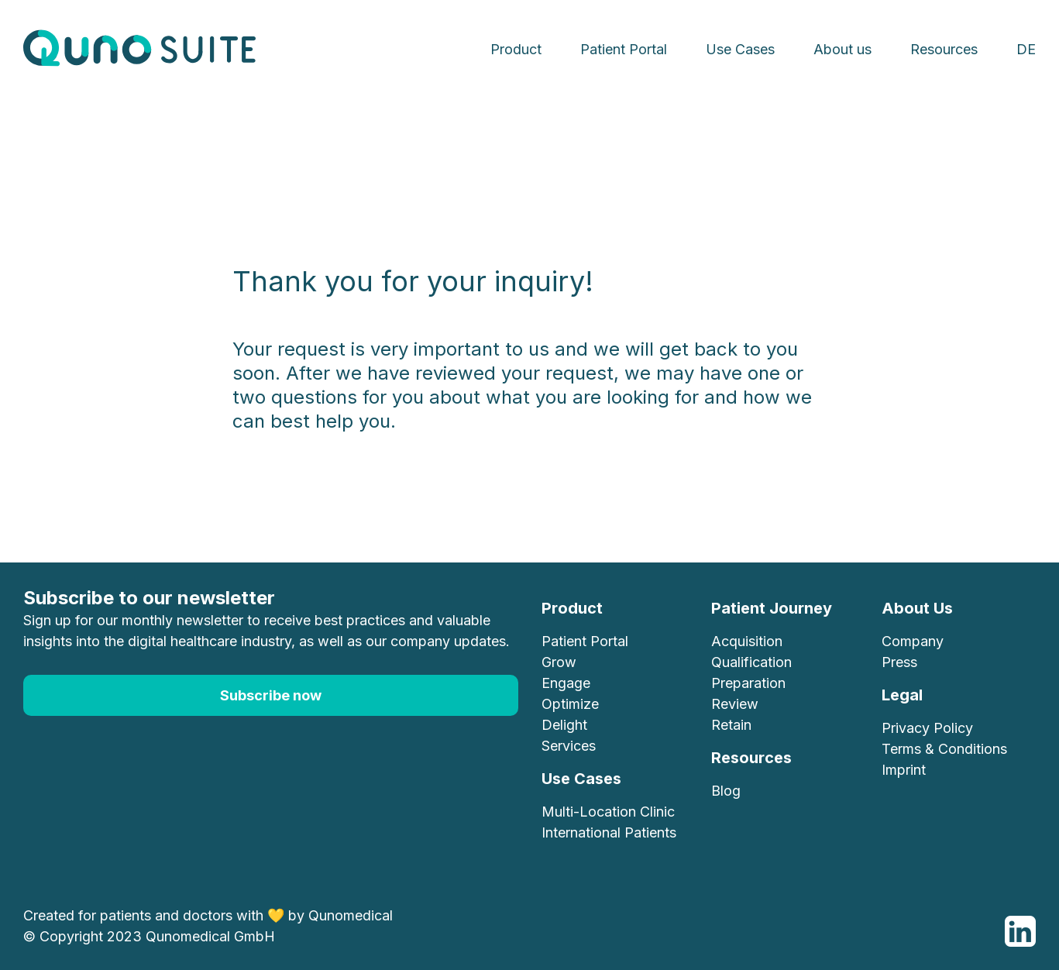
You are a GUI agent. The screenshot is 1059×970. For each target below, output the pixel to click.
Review (734, 704)
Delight (564, 725)
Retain (731, 725)
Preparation (748, 683)
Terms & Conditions (944, 749)
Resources (944, 49)
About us (842, 49)
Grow (559, 662)
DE (1026, 49)
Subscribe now (270, 695)
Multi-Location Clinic (608, 811)
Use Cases (740, 49)
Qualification (751, 662)
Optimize (570, 704)
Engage (566, 683)
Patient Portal (623, 49)
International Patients (609, 832)
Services (569, 746)
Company (913, 641)
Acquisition (746, 641)
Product (516, 49)
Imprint (904, 770)
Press (899, 662)
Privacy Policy (927, 728)
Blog (726, 791)
